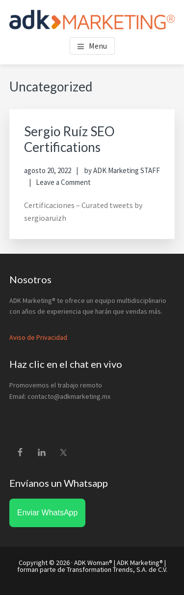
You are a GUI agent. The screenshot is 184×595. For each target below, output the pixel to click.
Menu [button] (98, 46)
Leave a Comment (63, 182)
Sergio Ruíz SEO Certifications (69, 138)
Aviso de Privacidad (38, 337)
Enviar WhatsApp (47, 512)
